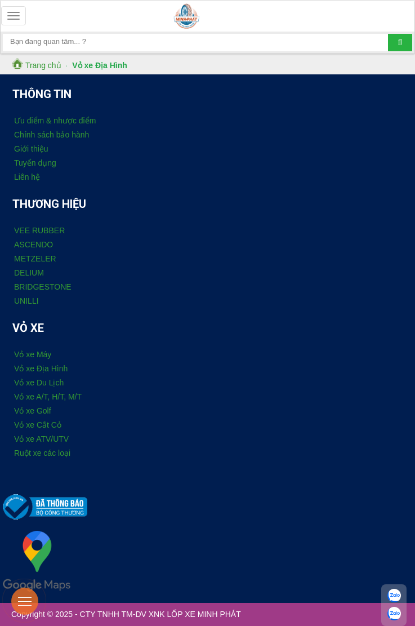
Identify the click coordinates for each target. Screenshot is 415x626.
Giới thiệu (31, 148)
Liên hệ (27, 176)
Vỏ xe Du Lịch (39, 382)
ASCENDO (33, 244)
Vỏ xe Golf (32, 410)
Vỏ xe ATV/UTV (41, 438)
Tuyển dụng (35, 162)
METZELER (35, 258)
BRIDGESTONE (43, 286)
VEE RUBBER (39, 230)
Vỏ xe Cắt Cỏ (37, 424)
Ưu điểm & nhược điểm (55, 120)
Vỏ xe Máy (32, 354)
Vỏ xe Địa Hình (41, 368)
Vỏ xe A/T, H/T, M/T (48, 396)
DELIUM (29, 272)
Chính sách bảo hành (51, 134)
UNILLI (26, 300)
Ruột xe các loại (42, 453)
